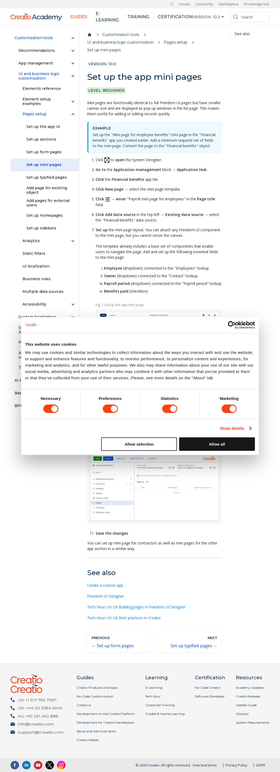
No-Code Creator (208, 688)
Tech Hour (153, 696)
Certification (175, 16)
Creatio (184, 4)
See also (242, 34)
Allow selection (139, 444)
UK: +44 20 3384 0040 (40, 707)
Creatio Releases (248, 696)
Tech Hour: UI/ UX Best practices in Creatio (124, 617)
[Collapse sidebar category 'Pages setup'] (73, 114)
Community (204, 4)
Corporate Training (160, 705)
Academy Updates (250, 688)
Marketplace (229, 4)
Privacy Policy (236, 765)
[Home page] (89, 35)
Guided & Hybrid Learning (165, 714)
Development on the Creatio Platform (106, 714)
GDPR (260, 765)
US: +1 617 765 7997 (37, 699)
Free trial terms (205, 765)
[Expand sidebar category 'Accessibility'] (73, 304)
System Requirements (252, 722)
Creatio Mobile (88, 740)
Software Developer (210, 696)
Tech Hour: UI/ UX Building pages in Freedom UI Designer (136, 606)
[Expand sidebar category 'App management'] (73, 63)
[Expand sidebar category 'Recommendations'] (73, 51)
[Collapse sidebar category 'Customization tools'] (73, 38)
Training (138, 16)
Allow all (217, 444)
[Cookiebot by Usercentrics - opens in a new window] (232, 325)
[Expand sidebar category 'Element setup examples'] (73, 101)
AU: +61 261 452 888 (38, 716)
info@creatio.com (36, 724)
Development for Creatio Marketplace (105, 722)
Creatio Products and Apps (97, 688)
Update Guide (246, 705)
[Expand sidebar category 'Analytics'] (73, 241)
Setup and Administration (96, 731)
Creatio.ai (84, 705)
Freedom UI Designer (105, 596)
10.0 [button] (216, 17)
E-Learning (153, 688)
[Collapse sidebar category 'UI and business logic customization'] (73, 76)
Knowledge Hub (256, 4)
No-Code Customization (95, 696)
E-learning (107, 16)
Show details (232, 428)
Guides (78, 16)
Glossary (242, 714)
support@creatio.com (40, 732)
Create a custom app (105, 585)
